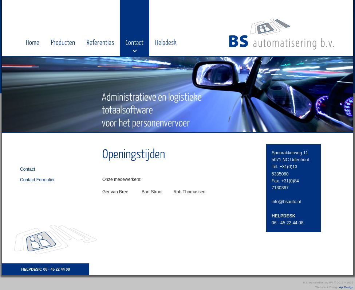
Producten (63, 42)
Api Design (346, 287)
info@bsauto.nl (286, 201)
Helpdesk (166, 42)
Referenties (100, 42)
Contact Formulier (37, 179)
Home (32, 42)
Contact (134, 42)
